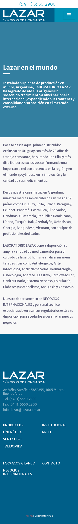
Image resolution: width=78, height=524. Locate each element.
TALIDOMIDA (12, 446)
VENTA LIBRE (12, 439)
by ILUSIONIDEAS (43, 516)
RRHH (46, 432)
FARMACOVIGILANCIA (19, 463)
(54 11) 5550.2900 (37, 4)
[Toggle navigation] (69, 15)
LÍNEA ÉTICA (12, 432)
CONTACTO (51, 463)
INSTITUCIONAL (54, 425)
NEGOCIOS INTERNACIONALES (17, 472)
